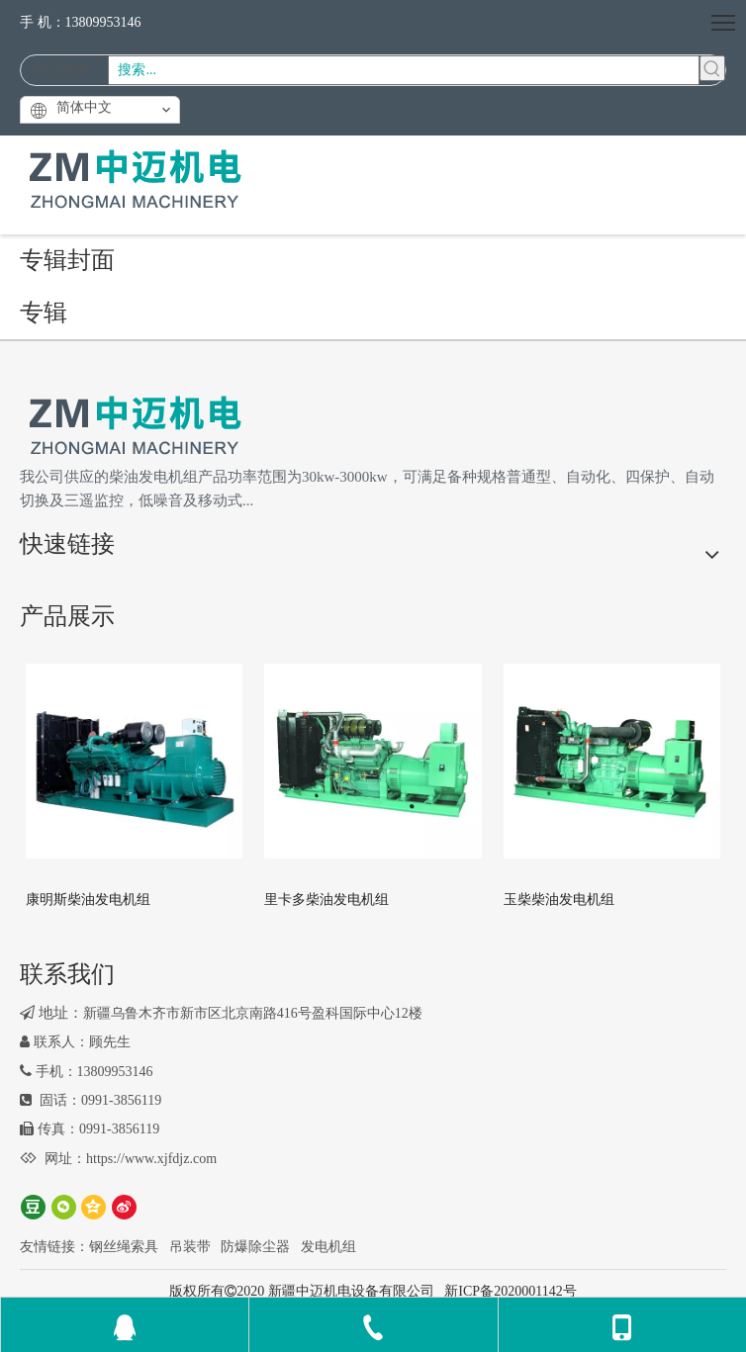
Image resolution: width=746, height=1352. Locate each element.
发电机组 (328, 1246)
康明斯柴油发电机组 (88, 899)
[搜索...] (403, 70)
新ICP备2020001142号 (510, 1291)
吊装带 (190, 1246)
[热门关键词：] (712, 68)
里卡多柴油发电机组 (326, 899)
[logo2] (134, 426)
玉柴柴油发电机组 (559, 899)
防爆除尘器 (255, 1246)
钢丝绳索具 (123, 1246)
